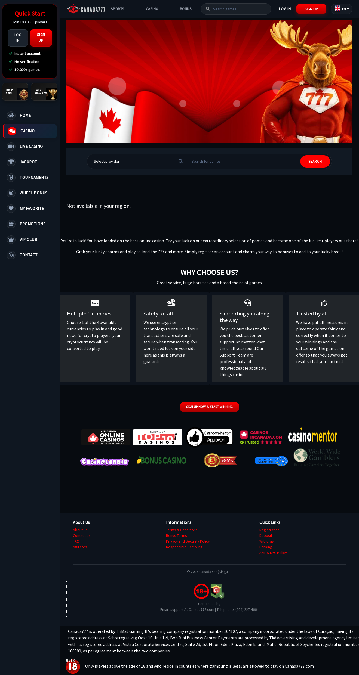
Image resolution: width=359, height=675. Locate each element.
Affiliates (80, 546)
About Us (80, 529)
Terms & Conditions (182, 529)
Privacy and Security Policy (188, 541)
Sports (117, 9)
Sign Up (41, 37)
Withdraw (267, 541)
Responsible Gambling (184, 546)
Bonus (186, 9)
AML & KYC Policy (273, 552)
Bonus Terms (176, 535)
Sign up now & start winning (209, 407)
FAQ (76, 541)
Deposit (265, 535)
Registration (269, 529)
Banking (265, 546)
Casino (152, 9)
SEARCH (315, 161)
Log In (18, 38)
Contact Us (82, 535)
